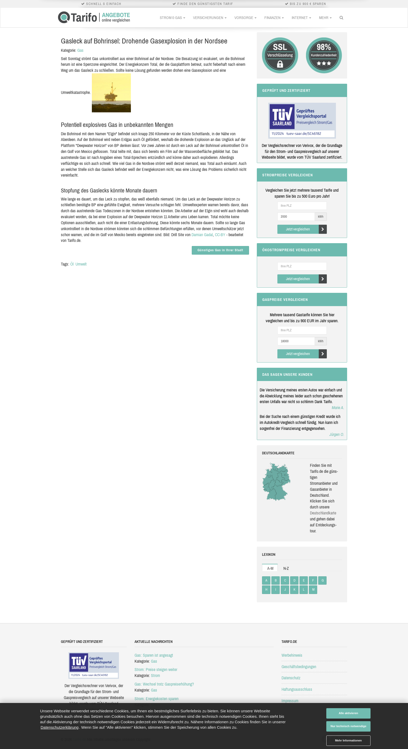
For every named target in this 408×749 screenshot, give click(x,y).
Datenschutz (291, 677)
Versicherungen (210, 17)
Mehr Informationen (348, 740)
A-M (270, 568)
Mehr (325, 17)
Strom (155, 675)
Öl (72, 264)
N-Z (286, 568)
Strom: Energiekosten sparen (156, 698)
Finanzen (274, 17)
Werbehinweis (292, 655)
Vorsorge (245, 17)
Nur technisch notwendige (348, 726)
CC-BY (220, 234)
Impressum (290, 700)
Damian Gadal (202, 234)
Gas (80, 50)
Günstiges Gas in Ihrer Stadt (220, 250)
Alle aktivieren (348, 713)
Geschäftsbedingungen (299, 666)
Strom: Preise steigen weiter (156, 669)
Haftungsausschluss (297, 689)
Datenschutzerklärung (60, 727)
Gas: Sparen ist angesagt (154, 655)
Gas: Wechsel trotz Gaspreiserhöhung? (164, 684)
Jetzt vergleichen (306, 229)
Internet (301, 17)
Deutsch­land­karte (323, 513)
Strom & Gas (172, 17)
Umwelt (81, 264)
